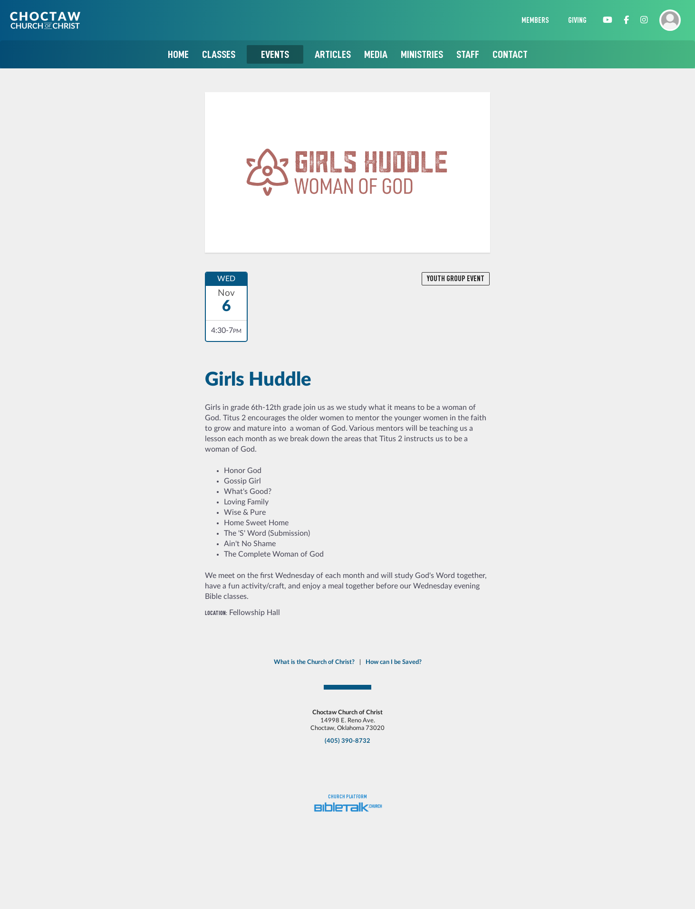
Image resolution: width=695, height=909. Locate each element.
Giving (577, 20)
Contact (510, 54)
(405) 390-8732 (347, 741)
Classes (218, 54)
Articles (333, 54)
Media (375, 54)
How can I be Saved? (394, 662)
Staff (467, 54)
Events (275, 54)
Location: (216, 613)
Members (535, 20)
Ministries (422, 54)
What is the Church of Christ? (314, 662)
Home (178, 54)
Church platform (347, 796)
